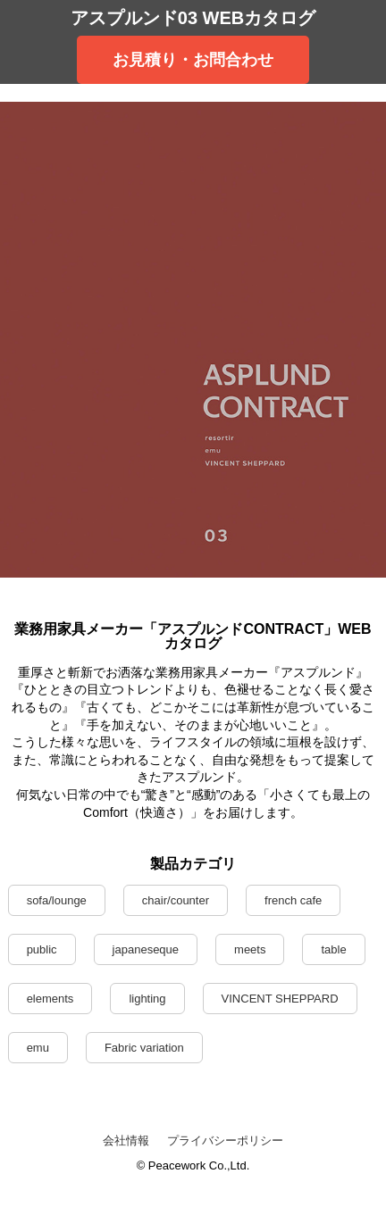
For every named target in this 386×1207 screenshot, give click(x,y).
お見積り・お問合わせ (193, 60)
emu (38, 1047)
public (42, 949)
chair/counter (175, 900)
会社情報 (126, 1140)
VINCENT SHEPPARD (280, 998)
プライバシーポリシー (225, 1140)
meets (249, 949)
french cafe (293, 900)
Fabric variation (144, 1047)
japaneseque (146, 949)
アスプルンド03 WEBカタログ (193, 18)
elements (50, 998)
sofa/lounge (57, 900)
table (333, 949)
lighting (147, 998)
